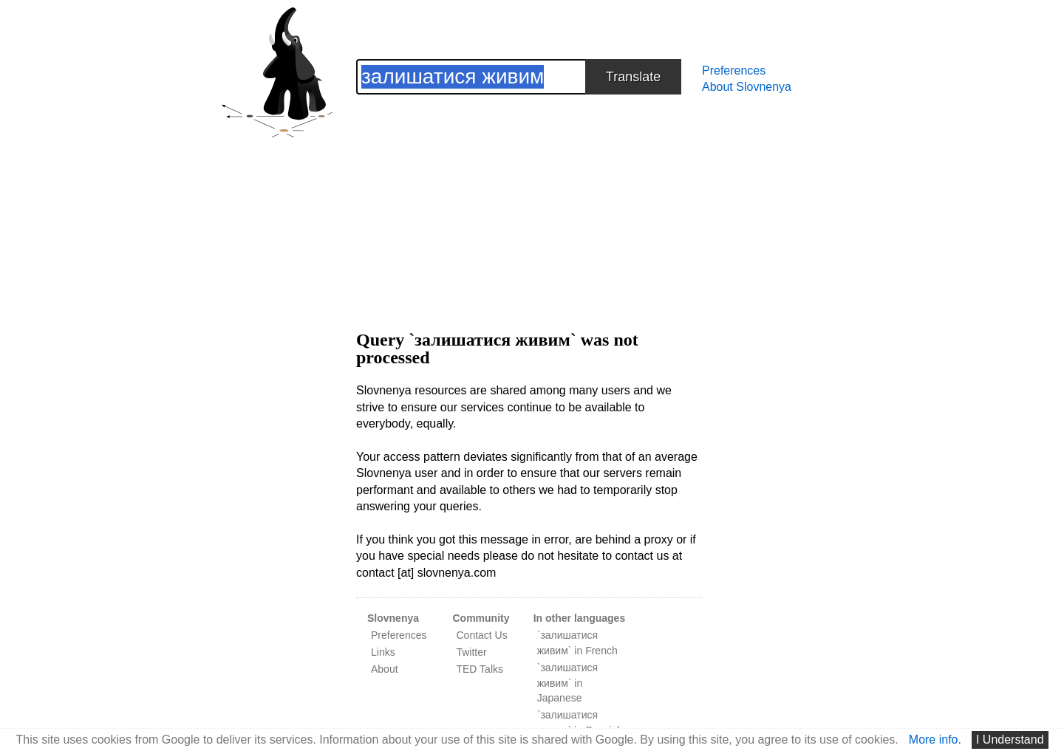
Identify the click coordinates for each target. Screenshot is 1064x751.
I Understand (1010, 739)
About (384, 669)
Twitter (471, 652)
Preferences (733, 70)
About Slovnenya (746, 86)
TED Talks (479, 669)
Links (383, 652)
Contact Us (481, 635)
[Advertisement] (529, 198)
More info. (935, 739)
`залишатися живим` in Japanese (567, 683)
